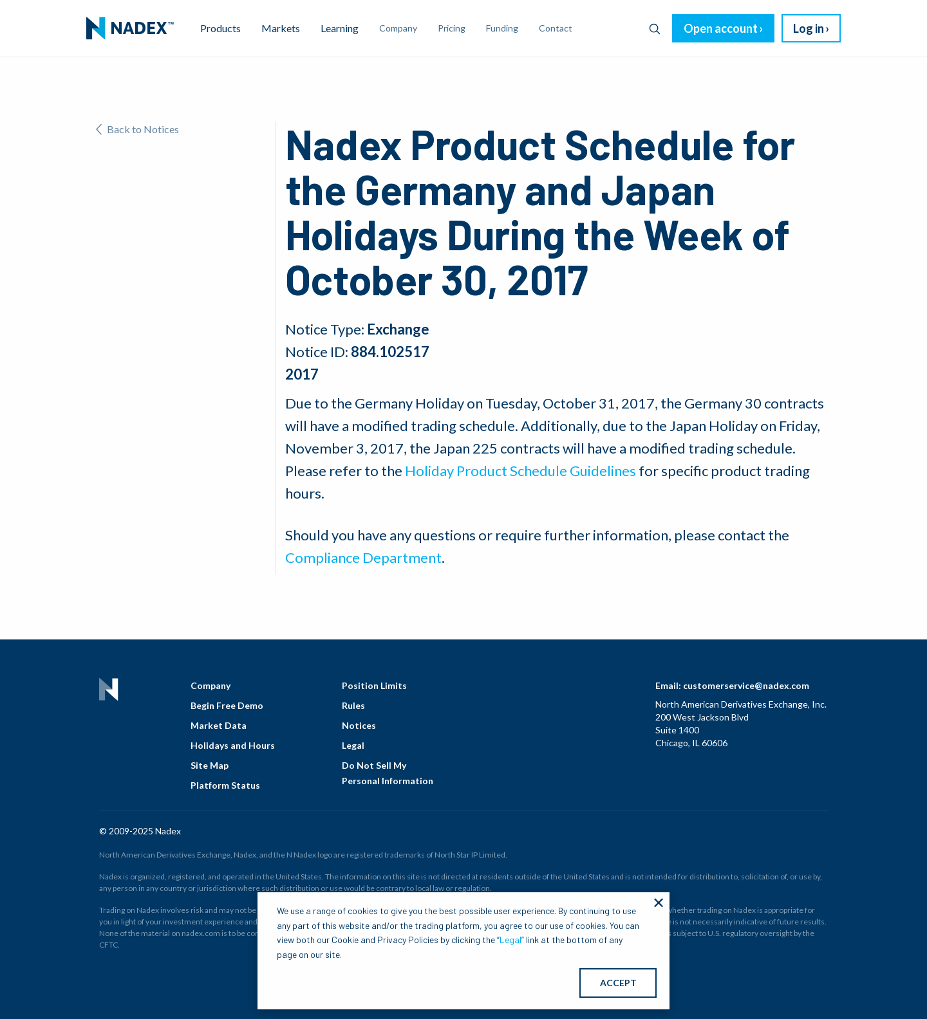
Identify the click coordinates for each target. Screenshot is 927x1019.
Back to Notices (137, 129)
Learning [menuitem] (340, 28)
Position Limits (374, 685)
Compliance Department (363, 557)
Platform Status (225, 785)
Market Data (219, 725)
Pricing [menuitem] (451, 28)
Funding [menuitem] (502, 28)
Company (210, 685)
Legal (353, 745)
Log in (808, 28)
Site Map (210, 765)
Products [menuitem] (220, 28)
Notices (359, 725)
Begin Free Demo (227, 705)
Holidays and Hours (233, 745)
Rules (353, 705)
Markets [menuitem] (280, 28)
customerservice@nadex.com (746, 685)
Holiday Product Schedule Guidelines (520, 470)
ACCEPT (618, 982)
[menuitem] (130, 28)
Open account (721, 28)
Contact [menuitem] (555, 28)
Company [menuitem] (398, 28)
